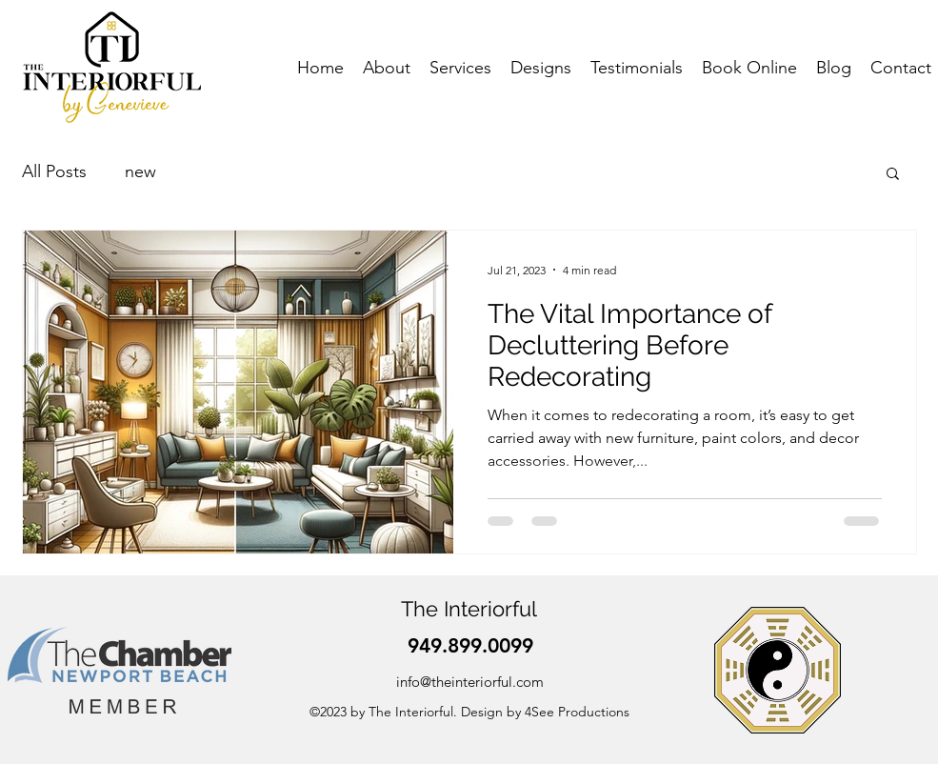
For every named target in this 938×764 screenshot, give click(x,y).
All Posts (54, 171)
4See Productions (577, 711)
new (140, 171)
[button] (893, 175)
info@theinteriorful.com (470, 682)
